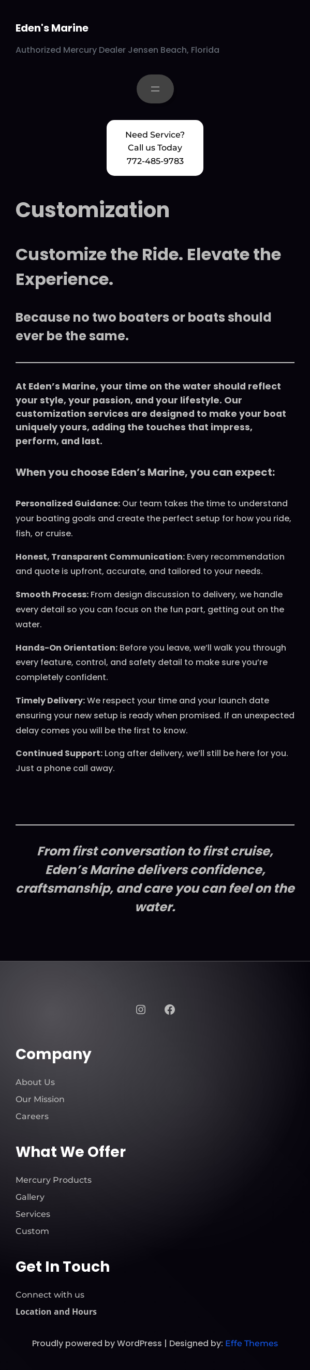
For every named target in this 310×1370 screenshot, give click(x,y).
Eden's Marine (52, 28)
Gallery (30, 1197)
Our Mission (40, 1099)
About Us (35, 1082)
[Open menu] (155, 89)
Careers (32, 1116)
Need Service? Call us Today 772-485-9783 (155, 148)
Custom (32, 1231)
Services (33, 1214)
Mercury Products (54, 1180)
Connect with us (50, 1295)
